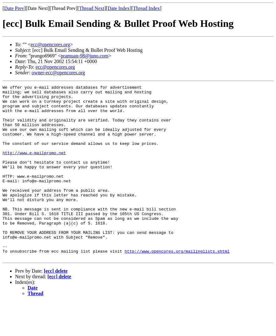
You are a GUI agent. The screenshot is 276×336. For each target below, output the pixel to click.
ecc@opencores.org (50, 44)
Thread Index (146, 8)
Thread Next (91, 8)
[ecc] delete (56, 305)
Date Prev (14, 8)
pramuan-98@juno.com (84, 55)
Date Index (119, 8)
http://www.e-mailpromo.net (34, 167)
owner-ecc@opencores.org (58, 72)
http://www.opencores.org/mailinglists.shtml (177, 285)
